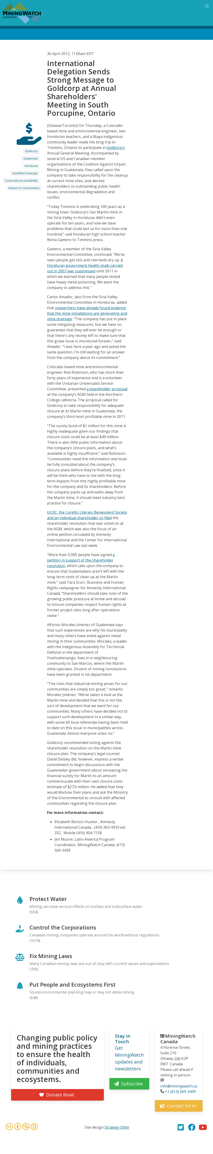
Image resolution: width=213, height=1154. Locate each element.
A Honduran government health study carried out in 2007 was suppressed (85, 265)
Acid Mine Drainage (25, 173)
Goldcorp (31, 151)
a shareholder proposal (107, 388)
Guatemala (30, 158)
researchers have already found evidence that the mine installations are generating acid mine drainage (87, 313)
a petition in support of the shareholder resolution (81, 560)
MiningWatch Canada (177, 1039)
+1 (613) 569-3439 (180, 1091)
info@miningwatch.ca (178, 1086)
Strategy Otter (117, 1127)
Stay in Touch (122, 1039)
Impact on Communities (23, 188)
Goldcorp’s (116, 147)
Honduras (31, 166)
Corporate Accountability (21, 181)
